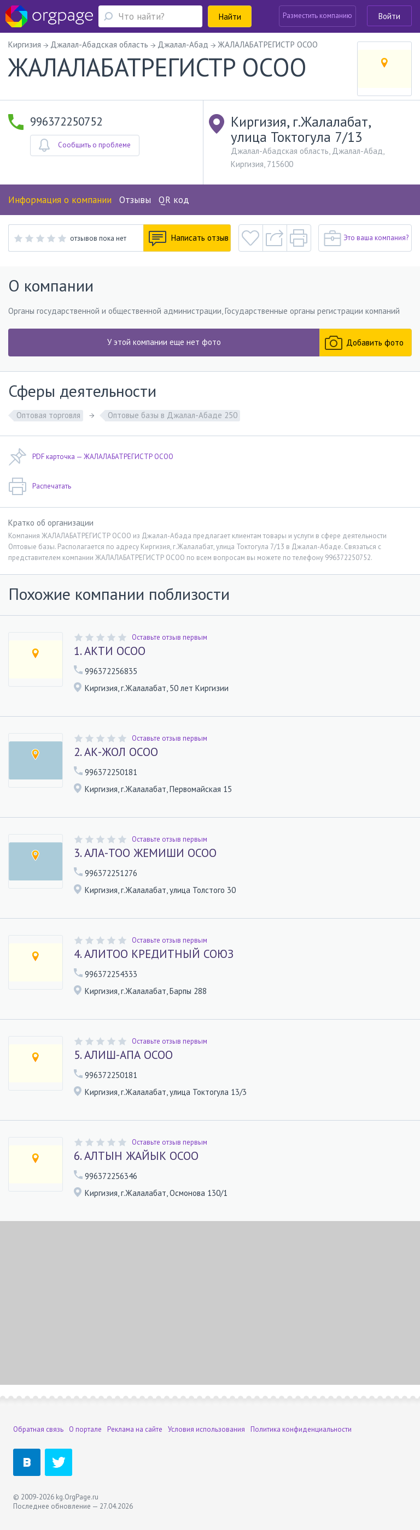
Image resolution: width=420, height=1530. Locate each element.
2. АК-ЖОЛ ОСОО (116, 752)
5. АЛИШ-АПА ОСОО (123, 1055)
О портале (85, 1429)
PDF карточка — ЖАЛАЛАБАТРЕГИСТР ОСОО (90, 457)
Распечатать (39, 486)
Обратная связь (38, 1429)
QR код (174, 200)
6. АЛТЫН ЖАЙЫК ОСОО (136, 1156)
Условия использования (206, 1429)
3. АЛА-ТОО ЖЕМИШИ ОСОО (145, 853)
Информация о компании (60, 200)
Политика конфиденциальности (301, 1429)
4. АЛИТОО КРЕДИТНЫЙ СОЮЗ (154, 954)
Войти (389, 16)
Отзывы (135, 200)
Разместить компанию (317, 15)
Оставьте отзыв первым (169, 637)
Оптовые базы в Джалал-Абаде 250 (172, 415)
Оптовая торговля (48, 415)
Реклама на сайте (134, 1429)
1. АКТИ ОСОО (109, 651)
